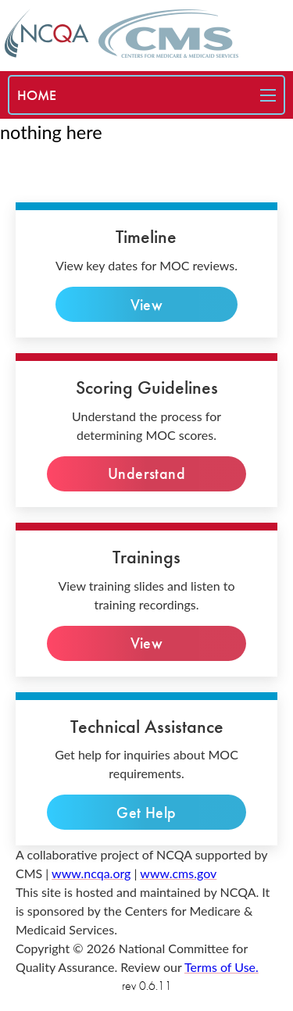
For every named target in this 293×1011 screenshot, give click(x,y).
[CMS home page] (168, 34)
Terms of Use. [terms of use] (221, 966)
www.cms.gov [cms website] (178, 873)
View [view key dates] (146, 304)
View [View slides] (146, 643)
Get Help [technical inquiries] (146, 812)
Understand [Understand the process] (146, 473)
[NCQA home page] (47, 33)
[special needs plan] (36, 94)
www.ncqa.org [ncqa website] (91, 873)
